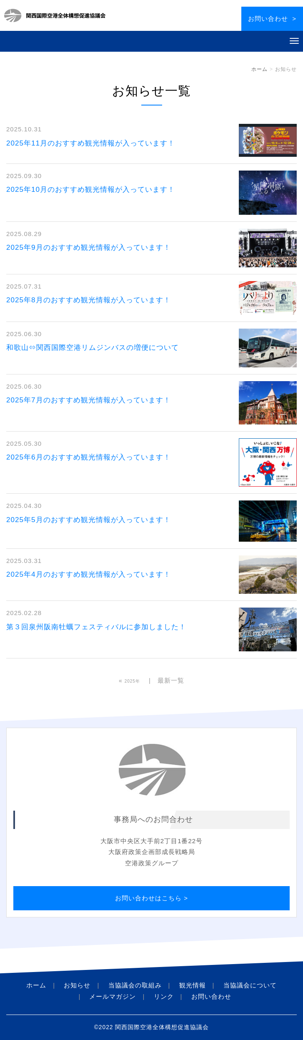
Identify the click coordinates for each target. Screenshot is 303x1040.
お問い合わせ (211, 996)
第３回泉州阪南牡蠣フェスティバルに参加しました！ (96, 627)
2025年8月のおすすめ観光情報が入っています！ (88, 300)
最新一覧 (171, 680)
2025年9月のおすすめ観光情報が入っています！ (88, 247)
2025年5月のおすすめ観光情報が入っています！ (88, 520)
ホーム (259, 69)
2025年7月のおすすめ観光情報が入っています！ (88, 400)
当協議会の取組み (135, 985)
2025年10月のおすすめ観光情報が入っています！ (90, 189)
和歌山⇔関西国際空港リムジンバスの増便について (92, 348)
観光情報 (192, 985)
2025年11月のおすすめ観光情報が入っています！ (90, 143)
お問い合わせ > (272, 18)
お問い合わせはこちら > (151, 898)
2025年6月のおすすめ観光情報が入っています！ (88, 457)
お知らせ (77, 985)
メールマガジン (112, 996)
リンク (164, 996)
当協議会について (250, 985)
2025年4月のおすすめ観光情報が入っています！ (88, 574)
